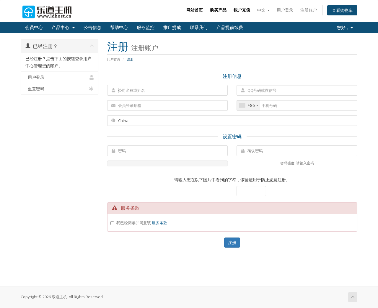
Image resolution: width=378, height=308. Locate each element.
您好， (345, 27)
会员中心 (34, 27)
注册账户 (308, 10)
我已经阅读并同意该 (141, 222)
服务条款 (159, 222)
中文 (263, 10)
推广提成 (172, 27)
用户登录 (285, 10)
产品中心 (63, 27)
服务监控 (145, 27)
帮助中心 (119, 27)
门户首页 (113, 59)
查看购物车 (342, 10)
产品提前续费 (229, 27)
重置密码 (59, 88)
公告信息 (92, 27)
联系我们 (199, 27)
